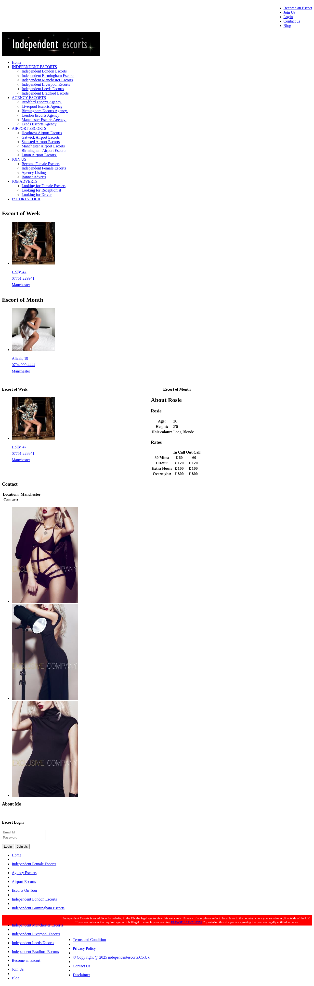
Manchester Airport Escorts (44, 146)
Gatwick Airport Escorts (41, 137)
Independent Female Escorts (44, 168)
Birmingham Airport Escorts (44, 150)
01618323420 (30, 500)
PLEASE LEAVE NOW (186, 922)
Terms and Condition (89, 940)
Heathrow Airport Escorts (42, 133)
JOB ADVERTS (24, 181)
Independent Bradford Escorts (45, 93)
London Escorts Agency (41, 115)
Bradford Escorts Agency (42, 102)
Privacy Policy (84, 948)
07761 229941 (23, 278)
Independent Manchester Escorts (47, 80)
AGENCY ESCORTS (29, 98)
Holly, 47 (19, 272)
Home (16, 62)
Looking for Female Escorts (43, 186)
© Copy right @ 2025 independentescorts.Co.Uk (111, 957)
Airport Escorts (24, 881)
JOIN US (19, 159)
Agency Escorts (24, 873)
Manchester (21, 285)
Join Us (289, 12)
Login (288, 17)
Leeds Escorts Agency (39, 124)
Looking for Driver (37, 194)
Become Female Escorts (41, 164)
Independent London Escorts (44, 71)
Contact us (292, 21)
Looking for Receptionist (42, 190)
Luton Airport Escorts (39, 155)
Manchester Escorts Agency (44, 120)
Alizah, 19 (20, 358)
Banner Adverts (34, 177)
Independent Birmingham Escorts (48, 75)
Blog (287, 26)
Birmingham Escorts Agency (45, 111)
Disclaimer (81, 975)
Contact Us (82, 966)
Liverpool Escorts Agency (43, 106)
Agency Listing (34, 172)
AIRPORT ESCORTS (29, 128)
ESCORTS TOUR (26, 199)
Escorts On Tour (24, 890)
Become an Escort (298, 8)
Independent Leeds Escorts (43, 89)
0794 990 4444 (23, 365)
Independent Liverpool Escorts (46, 84)
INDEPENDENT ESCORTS (34, 67)
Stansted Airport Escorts (41, 142)
